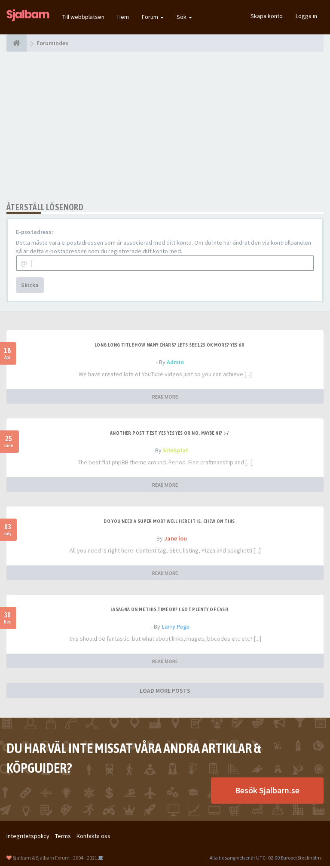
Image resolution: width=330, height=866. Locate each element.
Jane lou (175, 538)
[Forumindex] (16, 43)
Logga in (306, 16)
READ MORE (165, 396)
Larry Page (175, 626)
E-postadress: (34, 232)
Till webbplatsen (83, 17)
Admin (175, 362)
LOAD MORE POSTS (165, 690)
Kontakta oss (93, 836)
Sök (184, 17)
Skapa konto (267, 16)
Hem (123, 17)
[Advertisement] (165, 127)
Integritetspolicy (27, 836)
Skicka (30, 285)
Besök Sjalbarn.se (267, 790)
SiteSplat (175, 450)
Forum (153, 17)
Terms (63, 836)
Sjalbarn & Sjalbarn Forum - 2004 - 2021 (54, 857)
